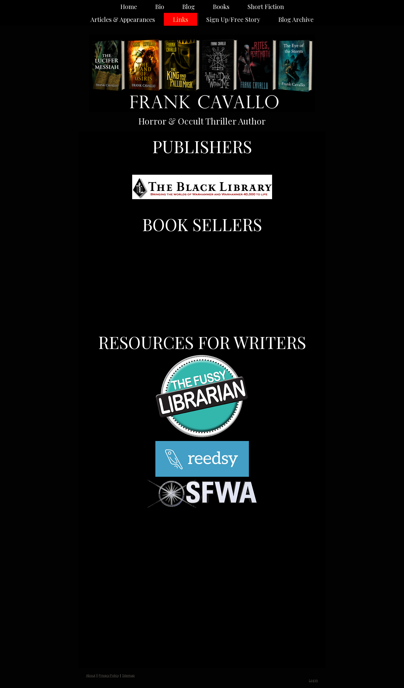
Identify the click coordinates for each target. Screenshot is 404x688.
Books (221, 6)
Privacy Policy (109, 675)
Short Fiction (265, 6)
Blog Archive (296, 19)
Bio (159, 6)
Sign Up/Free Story (233, 19)
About (90, 675)
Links (180, 19)
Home (128, 6)
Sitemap (128, 675)
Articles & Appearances (122, 19)
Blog (188, 6)
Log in (313, 680)
